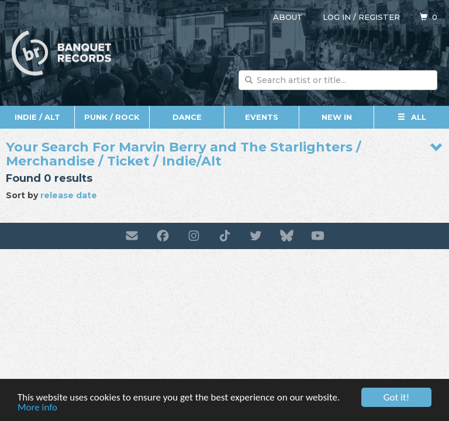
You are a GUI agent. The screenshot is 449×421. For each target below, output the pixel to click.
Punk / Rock (112, 117)
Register (379, 17)
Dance (187, 117)
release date (68, 195)
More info (37, 409)
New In (337, 117)
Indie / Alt (37, 117)
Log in (337, 17)
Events (261, 117)
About (288, 17)
